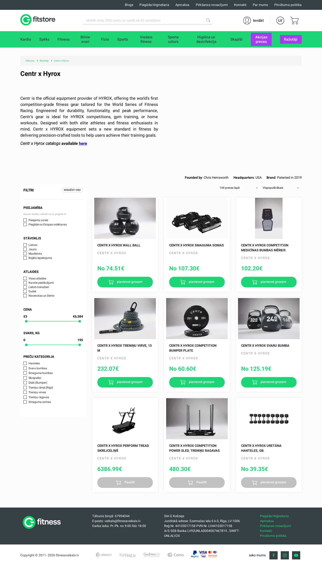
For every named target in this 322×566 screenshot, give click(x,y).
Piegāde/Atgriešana (154, 5)
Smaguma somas (40, 402)
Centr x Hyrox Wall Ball (118, 245)
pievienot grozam (129, 282)
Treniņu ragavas (39, 397)
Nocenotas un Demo (41, 295)
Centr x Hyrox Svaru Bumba (265, 346)
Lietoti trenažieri (39, 287)
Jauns (33, 249)
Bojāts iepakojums (40, 258)
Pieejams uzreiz (38, 220)
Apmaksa (182, 5)
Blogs (129, 5)
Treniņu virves (37, 392)
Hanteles (34, 363)
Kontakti (240, 5)
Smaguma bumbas (41, 373)
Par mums (260, 5)
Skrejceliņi (35, 378)
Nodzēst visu (72, 190)
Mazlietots (35, 253)
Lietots (33, 245)
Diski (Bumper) (38, 382)
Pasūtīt (129, 482)
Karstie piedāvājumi (41, 282)
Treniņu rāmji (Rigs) (41, 387)
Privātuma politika (288, 5)
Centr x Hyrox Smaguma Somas (196, 245)
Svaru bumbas (38, 368)
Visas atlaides (37, 278)
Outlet (32, 291)
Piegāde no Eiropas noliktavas (48, 224)
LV (280, 20)
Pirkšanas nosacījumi (212, 5)
